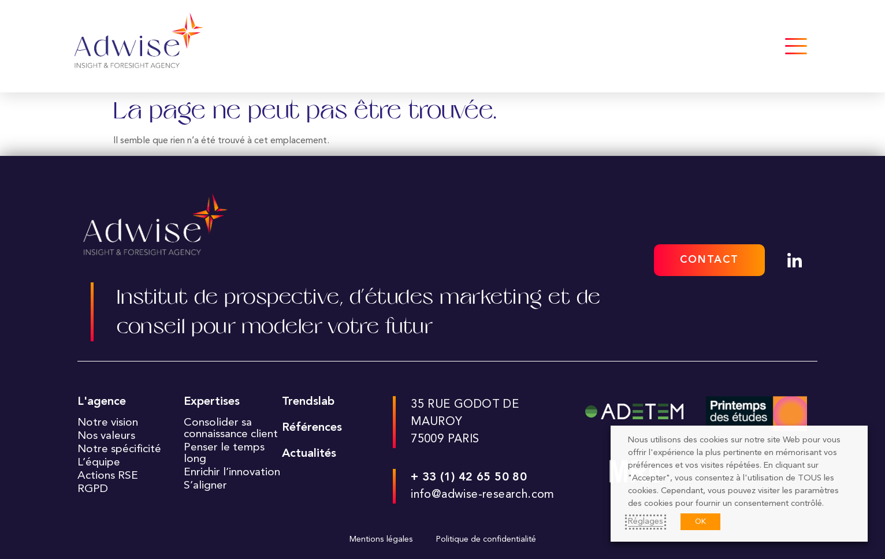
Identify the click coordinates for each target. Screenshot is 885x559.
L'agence (101, 402)
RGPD (92, 489)
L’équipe (98, 462)
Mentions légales (381, 539)
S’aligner (205, 485)
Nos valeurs (106, 436)
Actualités (309, 454)
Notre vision (107, 422)
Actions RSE (107, 476)
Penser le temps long (224, 453)
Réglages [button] (645, 521)
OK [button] (700, 522)
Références (312, 428)
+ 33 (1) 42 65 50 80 (469, 477)
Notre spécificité (119, 449)
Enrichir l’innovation (232, 472)
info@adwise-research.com (483, 495)
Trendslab (308, 402)
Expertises (212, 402)
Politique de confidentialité (486, 539)
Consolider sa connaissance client (231, 428)
